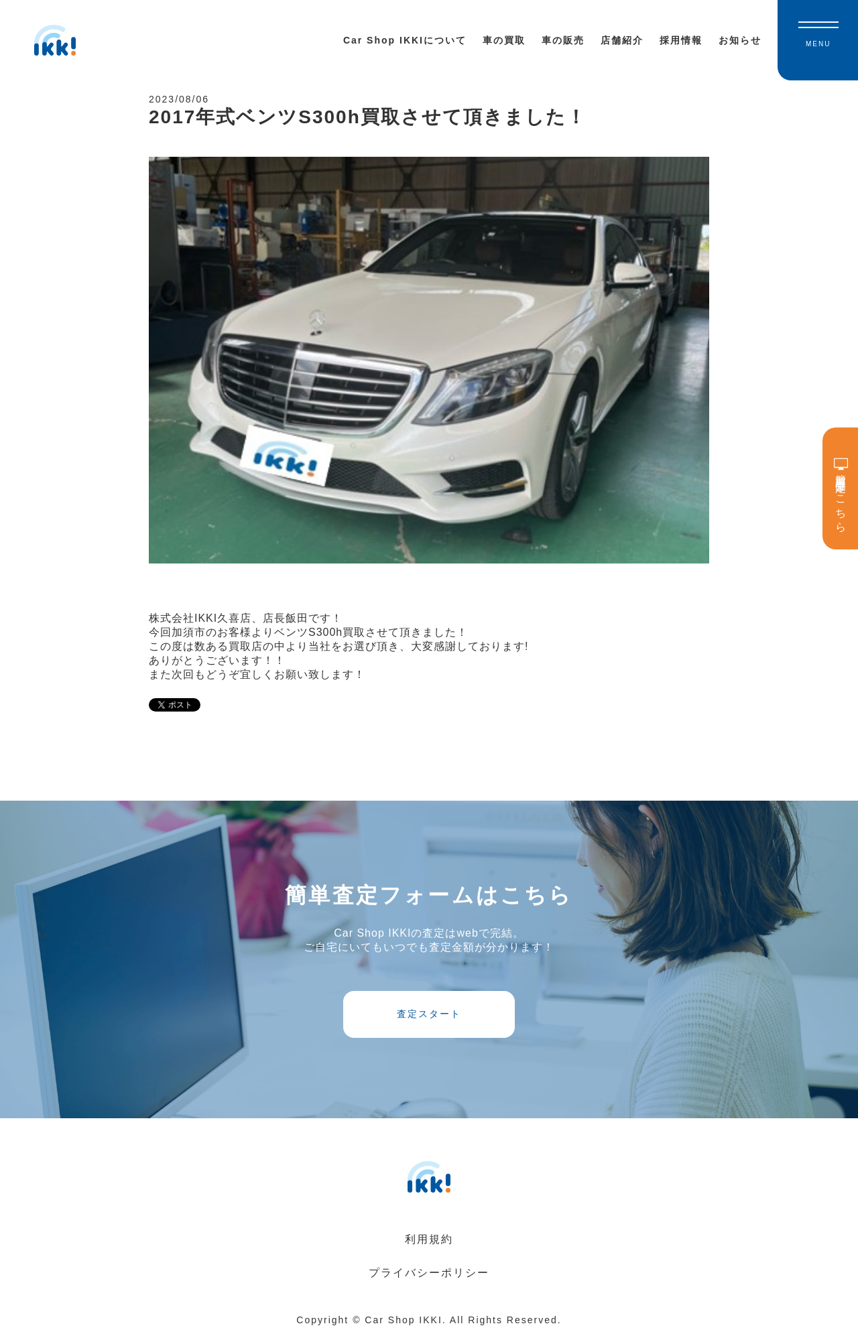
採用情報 (681, 40)
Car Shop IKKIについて (405, 40)
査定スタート (429, 1013)
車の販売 (563, 40)
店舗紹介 (622, 40)
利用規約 (429, 1239)
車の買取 (504, 40)
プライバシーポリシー (429, 1272)
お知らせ (740, 40)
